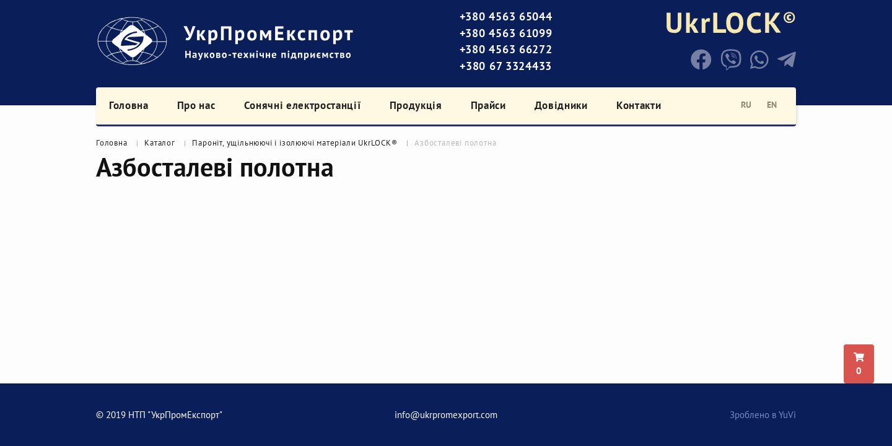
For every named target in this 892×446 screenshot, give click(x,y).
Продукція (416, 105)
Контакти (638, 105)
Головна (129, 105)
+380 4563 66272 (506, 49)
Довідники (561, 105)
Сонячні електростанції (302, 105)
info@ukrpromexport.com (446, 415)
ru (746, 104)
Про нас (196, 105)
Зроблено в (763, 415)
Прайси (488, 105)
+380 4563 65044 (506, 16)
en (772, 104)
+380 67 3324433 (506, 66)
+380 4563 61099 (506, 33)
